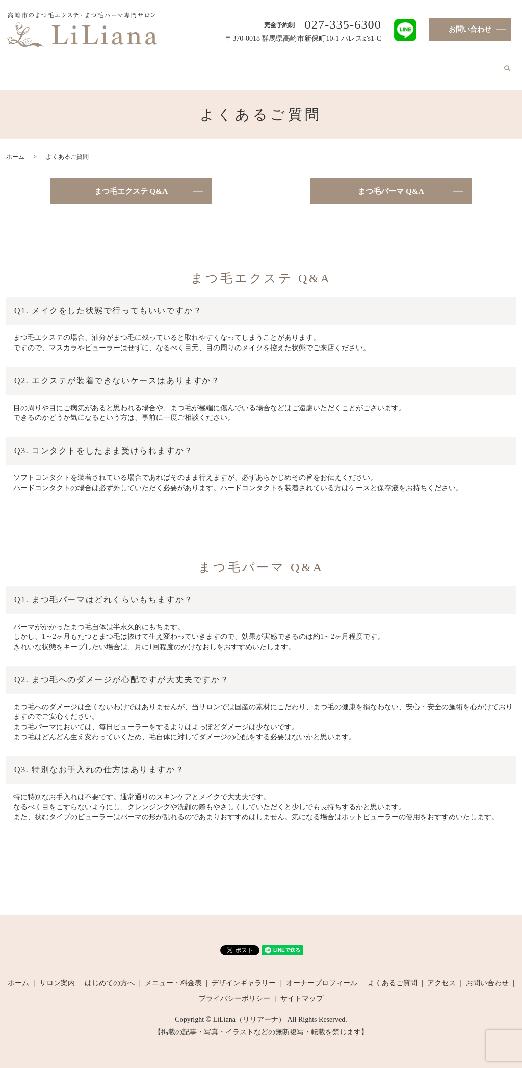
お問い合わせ (470, 29)
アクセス (453, 64)
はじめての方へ (136, 64)
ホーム (50, 64)
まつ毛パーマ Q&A (391, 181)
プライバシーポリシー (234, 990)
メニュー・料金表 (196, 64)
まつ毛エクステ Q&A (131, 181)
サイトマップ (301, 990)
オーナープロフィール (339, 64)
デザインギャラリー (264, 64)
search (478, 65)
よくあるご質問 (407, 64)
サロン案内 (85, 64)
